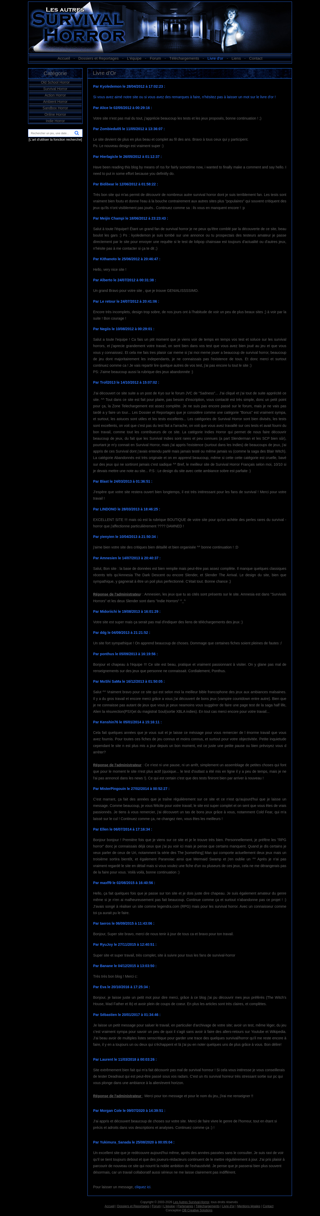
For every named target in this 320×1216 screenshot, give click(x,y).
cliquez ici (142, 1187)
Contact (256, 58)
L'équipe (134, 58)
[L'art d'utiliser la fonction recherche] (55, 139)
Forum (155, 58)
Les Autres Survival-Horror (191, 1202)
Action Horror (55, 95)
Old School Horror (55, 82)
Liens (236, 58)
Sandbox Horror (55, 108)
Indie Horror (55, 121)
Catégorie (55, 73)
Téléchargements (184, 58)
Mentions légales (248, 1206)
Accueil (64, 58)
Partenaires (185, 1206)
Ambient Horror (55, 102)
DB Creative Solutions (197, 1210)
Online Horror (55, 114)
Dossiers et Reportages (98, 58)
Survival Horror (55, 89)
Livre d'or (215, 58)
